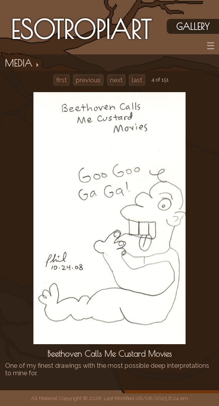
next (116, 80)
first (61, 80)
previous (88, 80)
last (137, 80)
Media (22, 63)
